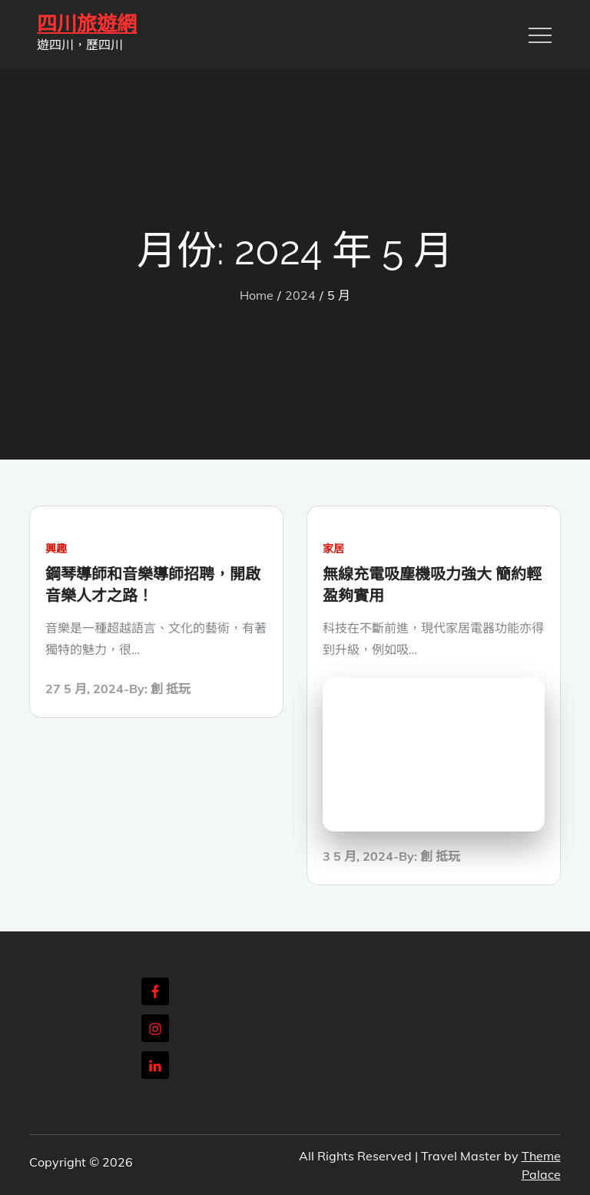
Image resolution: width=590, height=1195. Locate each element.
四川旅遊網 (87, 23)
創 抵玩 (171, 688)
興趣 (56, 549)
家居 (333, 549)
